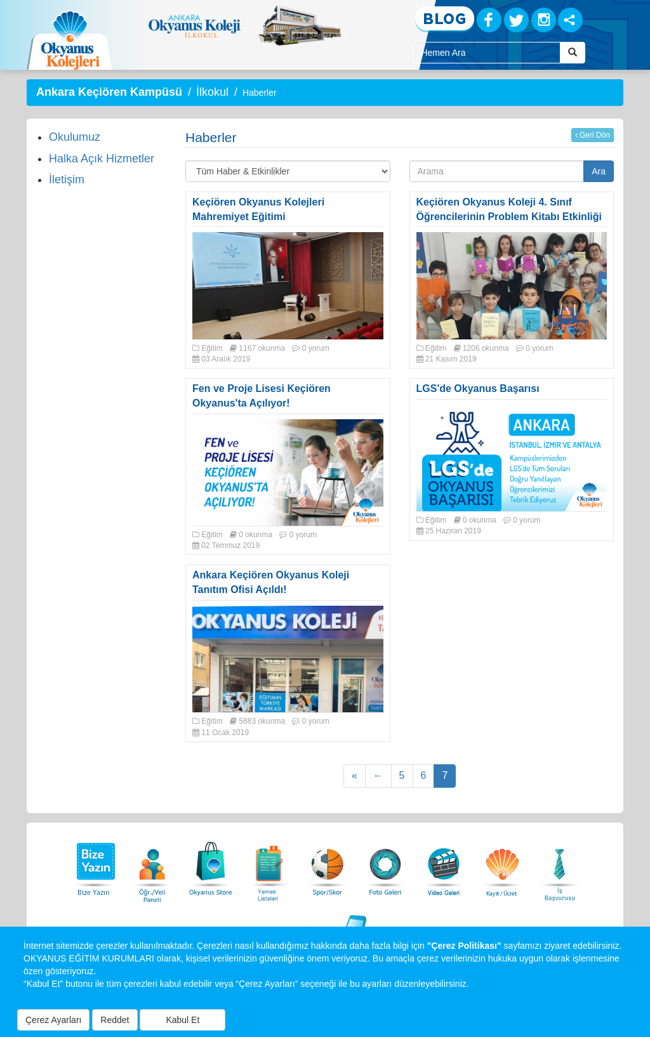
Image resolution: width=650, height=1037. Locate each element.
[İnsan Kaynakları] (559, 865)
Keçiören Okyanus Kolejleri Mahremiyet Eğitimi (258, 209)
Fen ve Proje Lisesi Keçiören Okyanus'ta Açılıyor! (261, 395)
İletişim (66, 179)
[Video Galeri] (443, 865)
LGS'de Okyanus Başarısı (478, 388)
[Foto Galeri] (385, 865)
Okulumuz (74, 137)
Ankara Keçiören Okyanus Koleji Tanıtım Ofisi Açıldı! (270, 582)
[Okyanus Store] (210, 865)
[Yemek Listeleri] (269, 865)
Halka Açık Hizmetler (101, 158)
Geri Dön (592, 135)
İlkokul (212, 92)
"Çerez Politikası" (464, 946)
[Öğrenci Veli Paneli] (152, 865)
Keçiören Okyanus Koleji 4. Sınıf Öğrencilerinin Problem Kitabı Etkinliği (509, 209)
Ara (599, 171)
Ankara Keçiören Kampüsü (109, 92)
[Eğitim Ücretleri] (502, 865)
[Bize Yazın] (94, 865)
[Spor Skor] (327, 865)
